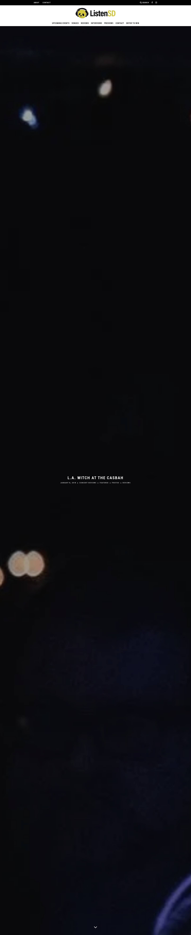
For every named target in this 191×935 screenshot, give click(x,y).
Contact (47, 3)
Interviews (96, 23)
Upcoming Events (61, 23)
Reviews (85, 23)
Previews (108, 23)
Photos (115, 483)
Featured (104, 483)
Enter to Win (132, 23)
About (36, 3)
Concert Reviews (87, 483)
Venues (75, 23)
